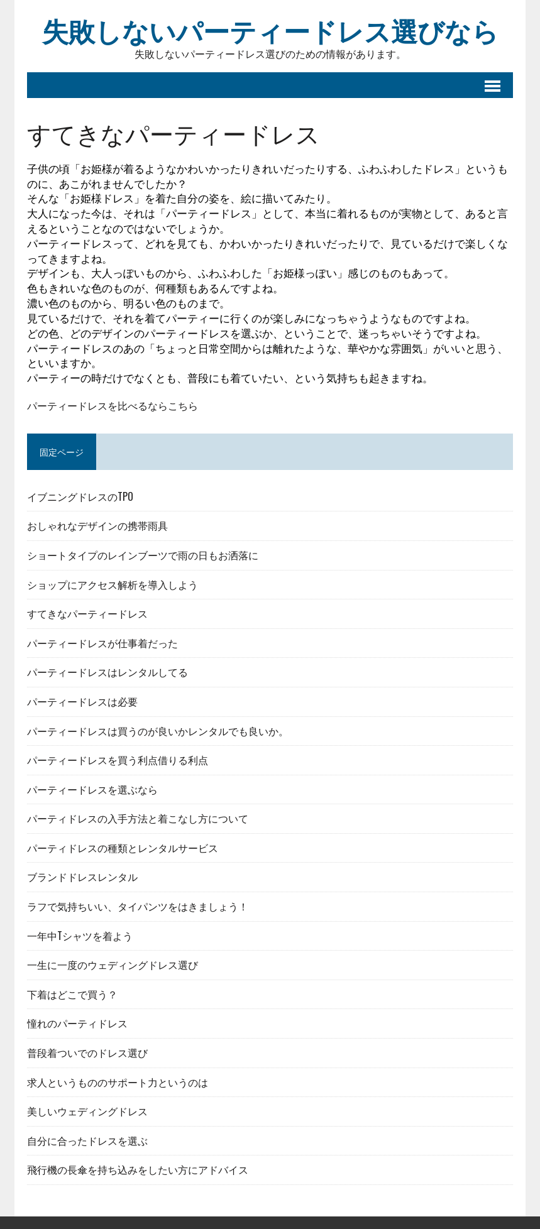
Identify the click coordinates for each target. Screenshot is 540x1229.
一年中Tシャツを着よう (80, 935)
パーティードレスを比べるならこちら (112, 406)
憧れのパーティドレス (77, 1022)
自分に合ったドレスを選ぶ (87, 1140)
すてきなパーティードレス (87, 613)
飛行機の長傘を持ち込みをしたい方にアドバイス (137, 1169)
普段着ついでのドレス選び (87, 1052)
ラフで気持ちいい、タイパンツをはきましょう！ (137, 906)
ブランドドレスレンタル (82, 876)
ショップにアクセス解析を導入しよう (112, 584)
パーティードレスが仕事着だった (102, 642)
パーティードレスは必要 (82, 701)
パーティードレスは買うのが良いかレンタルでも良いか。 (158, 730)
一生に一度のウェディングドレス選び (112, 964)
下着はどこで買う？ (72, 994)
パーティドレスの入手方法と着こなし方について (137, 818)
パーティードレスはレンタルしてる (107, 671)
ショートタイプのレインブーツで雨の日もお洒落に (142, 554)
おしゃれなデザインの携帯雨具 (97, 525)
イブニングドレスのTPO (80, 496)
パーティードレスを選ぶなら (92, 789)
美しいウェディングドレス (87, 1110)
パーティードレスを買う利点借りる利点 (117, 759)
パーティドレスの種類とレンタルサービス (122, 847)
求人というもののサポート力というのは (117, 1082)
